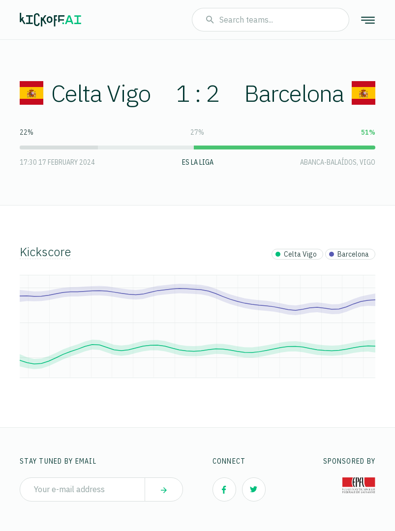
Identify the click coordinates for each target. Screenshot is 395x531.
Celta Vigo (85, 93)
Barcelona (309, 93)
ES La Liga (197, 162)
